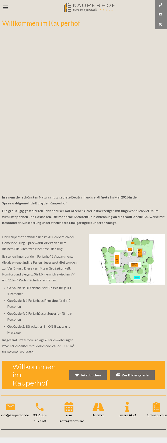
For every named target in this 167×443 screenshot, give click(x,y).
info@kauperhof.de (15, 415)
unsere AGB (127, 415)
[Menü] (5, 7)
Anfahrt (98, 415)
